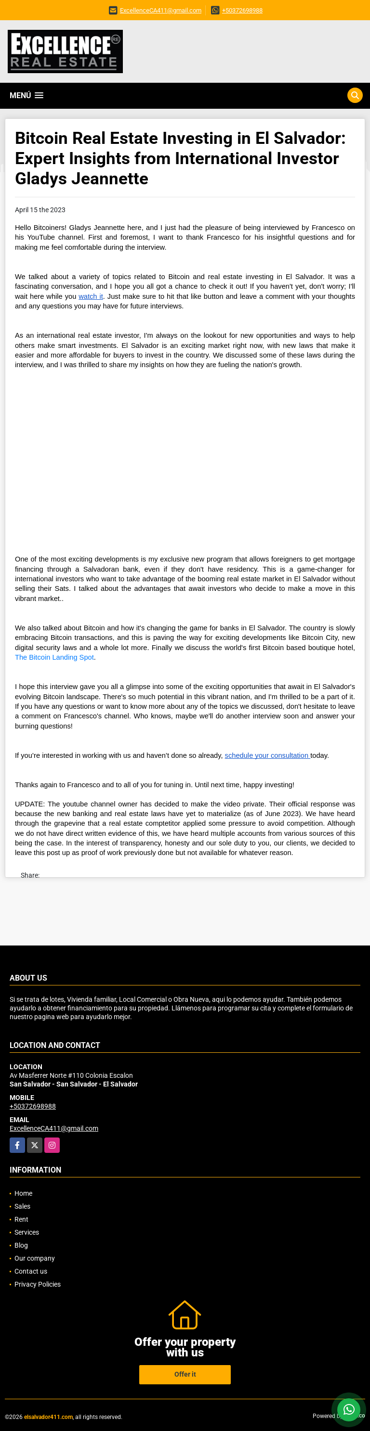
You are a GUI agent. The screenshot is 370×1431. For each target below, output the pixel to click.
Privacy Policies (37, 1284)
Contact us (30, 1271)
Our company (34, 1258)
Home (23, 1193)
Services (26, 1232)
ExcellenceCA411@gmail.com (160, 10)
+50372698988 (242, 10)
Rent (21, 1219)
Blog (21, 1245)
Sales (22, 1206)
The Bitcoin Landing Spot (54, 657)
